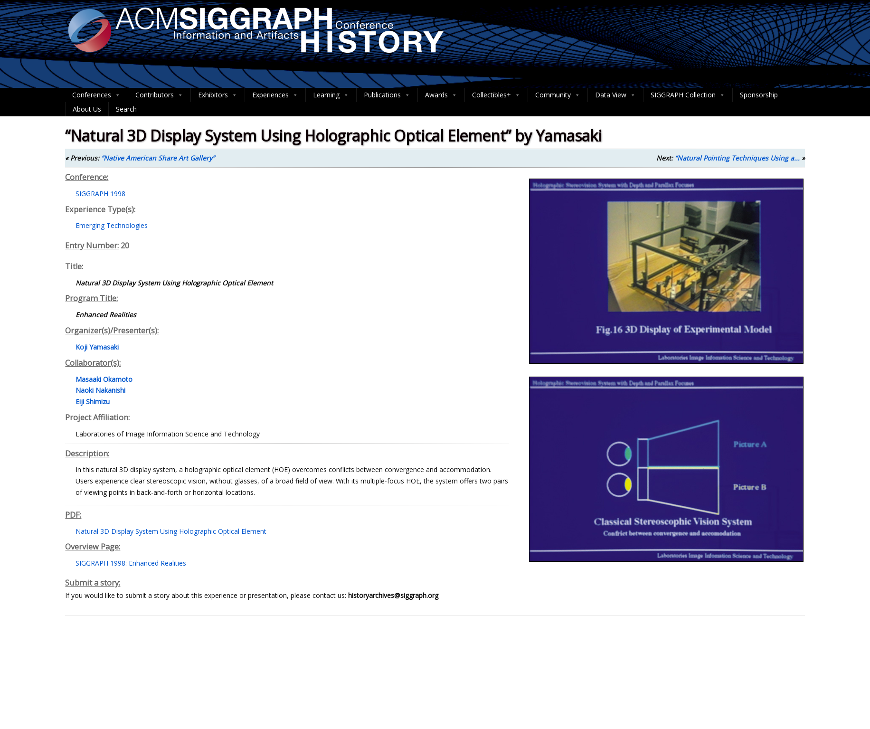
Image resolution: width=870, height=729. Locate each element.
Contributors (159, 95)
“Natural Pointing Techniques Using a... (737, 157)
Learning (331, 95)
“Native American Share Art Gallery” (158, 157)
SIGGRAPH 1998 (100, 193)
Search (126, 109)
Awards (441, 95)
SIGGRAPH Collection (688, 95)
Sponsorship (759, 94)
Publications (387, 95)
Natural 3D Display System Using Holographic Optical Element (171, 531)
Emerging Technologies (112, 225)
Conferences (96, 95)
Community (557, 95)
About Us (87, 109)
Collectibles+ (496, 95)
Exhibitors (217, 95)
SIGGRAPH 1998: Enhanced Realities (131, 563)
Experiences (275, 95)
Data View (615, 95)
